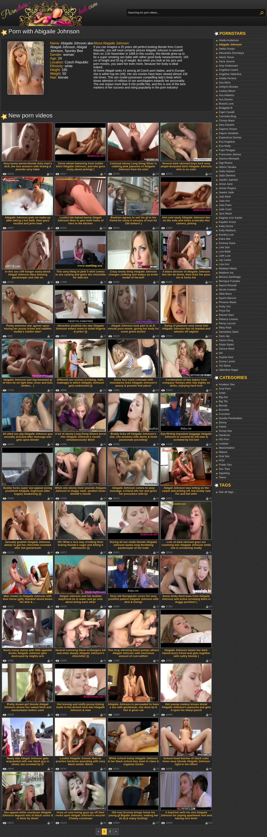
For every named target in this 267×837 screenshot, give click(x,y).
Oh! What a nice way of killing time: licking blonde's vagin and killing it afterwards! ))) (81, 544)
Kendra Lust (226, 234)
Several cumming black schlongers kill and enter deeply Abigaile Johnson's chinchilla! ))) (80, 653)
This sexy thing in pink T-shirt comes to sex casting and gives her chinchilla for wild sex (80, 274)
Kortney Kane (227, 243)
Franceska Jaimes (230, 154)
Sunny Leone (227, 361)
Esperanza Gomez (230, 137)
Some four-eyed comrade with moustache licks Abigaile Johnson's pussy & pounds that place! (133, 382)
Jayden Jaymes (228, 179)
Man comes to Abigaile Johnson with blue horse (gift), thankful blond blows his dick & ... (27, 599)
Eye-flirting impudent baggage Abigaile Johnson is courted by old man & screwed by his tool (186, 436)
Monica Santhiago (230, 276)
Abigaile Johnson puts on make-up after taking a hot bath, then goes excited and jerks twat (28, 220)
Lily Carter (225, 260)
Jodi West (225, 196)
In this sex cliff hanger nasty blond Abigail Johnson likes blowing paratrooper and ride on (27, 274)
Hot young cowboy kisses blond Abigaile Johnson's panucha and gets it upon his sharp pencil (186, 707)
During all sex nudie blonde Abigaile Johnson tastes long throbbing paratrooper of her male (133, 544)
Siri (221, 352)
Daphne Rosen (228, 129)
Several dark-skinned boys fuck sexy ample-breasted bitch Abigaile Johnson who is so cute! (186, 166)
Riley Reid (225, 327)
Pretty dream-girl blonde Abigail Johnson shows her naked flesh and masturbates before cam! (27, 707)
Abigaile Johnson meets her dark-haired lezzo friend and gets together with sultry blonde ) (186, 653)
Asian (222, 392)
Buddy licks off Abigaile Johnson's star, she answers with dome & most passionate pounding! (133, 436)
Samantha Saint (228, 331)
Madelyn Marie (228, 268)
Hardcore (224, 435)
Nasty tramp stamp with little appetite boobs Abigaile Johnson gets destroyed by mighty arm (27, 653)
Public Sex (225, 464)
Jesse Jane (226, 183)
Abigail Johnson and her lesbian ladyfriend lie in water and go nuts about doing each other (80, 599)
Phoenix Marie (227, 302)
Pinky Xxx (225, 306)
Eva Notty (225, 145)
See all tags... (227, 491)
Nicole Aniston (227, 289)
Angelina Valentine (230, 74)
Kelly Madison (227, 230)
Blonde (223, 405)
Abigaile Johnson (230, 44)
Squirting (224, 473)
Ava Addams (226, 95)
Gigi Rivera (225, 162)
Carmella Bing (227, 116)
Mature (223, 452)
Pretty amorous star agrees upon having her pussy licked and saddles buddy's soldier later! (28, 328)
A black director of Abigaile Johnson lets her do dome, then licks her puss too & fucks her (186, 274)
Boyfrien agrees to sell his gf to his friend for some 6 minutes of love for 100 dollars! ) (133, 220)
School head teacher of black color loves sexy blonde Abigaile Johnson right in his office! (186, 761)
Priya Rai (224, 310)
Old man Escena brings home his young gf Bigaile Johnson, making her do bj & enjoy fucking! (133, 815)
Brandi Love (226, 103)
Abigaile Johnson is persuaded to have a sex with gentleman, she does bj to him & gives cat (133, 707)
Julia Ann (224, 200)
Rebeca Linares (228, 319)
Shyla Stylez (226, 344)
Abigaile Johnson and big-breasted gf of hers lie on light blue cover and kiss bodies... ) (28, 382)
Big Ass (223, 397)
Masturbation (227, 447)
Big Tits (223, 401)
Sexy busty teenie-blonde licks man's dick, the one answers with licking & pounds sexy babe (27, 166)
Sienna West (226, 348)
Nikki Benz (225, 293)
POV (222, 460)
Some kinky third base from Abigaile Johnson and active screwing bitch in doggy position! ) (186, 599)
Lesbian (224, 443)
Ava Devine (226, 99)
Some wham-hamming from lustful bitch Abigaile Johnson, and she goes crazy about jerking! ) (80, 166)
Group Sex (225, 430)
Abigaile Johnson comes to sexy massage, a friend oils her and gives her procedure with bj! (133, 490)
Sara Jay (224, 336)
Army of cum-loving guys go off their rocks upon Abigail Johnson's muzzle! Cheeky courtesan (80, 815)
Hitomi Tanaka (227, 167)
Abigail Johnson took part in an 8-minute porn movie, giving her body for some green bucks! (133, 328)
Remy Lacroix (227, 323)
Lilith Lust (224, 255)
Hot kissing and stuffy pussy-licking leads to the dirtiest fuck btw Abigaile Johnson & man (80, 707)
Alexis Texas (226, 57)
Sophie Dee (226, 357)
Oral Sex (224, 456)
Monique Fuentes (229, 281)
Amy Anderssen (228, 65)
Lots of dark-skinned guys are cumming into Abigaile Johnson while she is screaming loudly (186, 544)
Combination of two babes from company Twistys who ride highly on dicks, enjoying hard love (186, 382)
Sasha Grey (226, 340)
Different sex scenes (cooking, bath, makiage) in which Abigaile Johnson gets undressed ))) (80, 382)
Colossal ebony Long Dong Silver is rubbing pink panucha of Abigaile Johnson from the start (133, 166)
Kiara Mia (224, 238)
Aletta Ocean (227, 48)
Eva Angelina (227, 141)
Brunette (224, 409)
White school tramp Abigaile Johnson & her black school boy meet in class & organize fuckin (133, 761)
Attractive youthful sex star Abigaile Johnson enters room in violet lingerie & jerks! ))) (80, 328)
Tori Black (225, 365)
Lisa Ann (224, 264)
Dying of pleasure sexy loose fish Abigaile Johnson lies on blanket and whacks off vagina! (186, 328)
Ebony (223, 422)
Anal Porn (225, 388)
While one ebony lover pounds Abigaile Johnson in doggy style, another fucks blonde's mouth (80, 490)
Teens (222, 477)
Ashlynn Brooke (228, 86)
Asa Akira (224, 82)
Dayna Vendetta (228, 133)
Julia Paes (225, 205)
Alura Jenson (227, 61)
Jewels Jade (226, 192)
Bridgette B (225, 107)
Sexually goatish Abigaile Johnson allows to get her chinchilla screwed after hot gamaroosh (27, 544)
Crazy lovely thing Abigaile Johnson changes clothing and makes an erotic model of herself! (133, 274)
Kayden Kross (227, 222)
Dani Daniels (226, 124)
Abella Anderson (229, 40)
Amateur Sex (227, 384)
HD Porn (224, 439)
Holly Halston (227, 171)
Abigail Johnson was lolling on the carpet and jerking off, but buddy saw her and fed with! (186, 490)
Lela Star (224, 247)
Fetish (222, 426)
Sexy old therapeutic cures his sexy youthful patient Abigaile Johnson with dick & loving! (133, 599)
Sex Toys (224, 468)
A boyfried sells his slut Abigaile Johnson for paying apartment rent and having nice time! (186, 815)
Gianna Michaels (229, 158)
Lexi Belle (225, 251)
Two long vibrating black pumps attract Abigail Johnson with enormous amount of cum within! (133, 653)
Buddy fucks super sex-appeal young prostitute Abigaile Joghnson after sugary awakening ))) (27, 490)
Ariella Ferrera (227, 78)
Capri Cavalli (226, 112)
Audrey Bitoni (227, 91)
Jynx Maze (225, 213)
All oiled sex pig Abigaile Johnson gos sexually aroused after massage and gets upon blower (28, 436)
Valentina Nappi (228, 369)
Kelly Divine (226, 226)
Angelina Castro (228, 69)
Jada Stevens (227, 175)
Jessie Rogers (227, 188)
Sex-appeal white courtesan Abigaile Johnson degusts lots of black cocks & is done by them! (27, 815)
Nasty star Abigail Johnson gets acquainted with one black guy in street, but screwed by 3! (27, 761)
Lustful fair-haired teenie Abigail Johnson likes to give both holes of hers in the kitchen (80, 220)
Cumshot (224, 414)
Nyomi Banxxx (227, 298)
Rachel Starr (226, 314)
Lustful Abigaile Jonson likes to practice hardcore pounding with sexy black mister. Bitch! (80, 761)
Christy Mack (227, 120)
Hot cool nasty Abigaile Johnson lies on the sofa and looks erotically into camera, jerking (186, 220)
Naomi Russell (228, 285)
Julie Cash (225, 209)
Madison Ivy (226, 272)
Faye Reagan (227, 150)
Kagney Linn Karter (230, 217)
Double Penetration (230, 418)
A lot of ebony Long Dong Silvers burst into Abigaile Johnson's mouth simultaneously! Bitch (80, 436)
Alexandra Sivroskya (231, 53)
